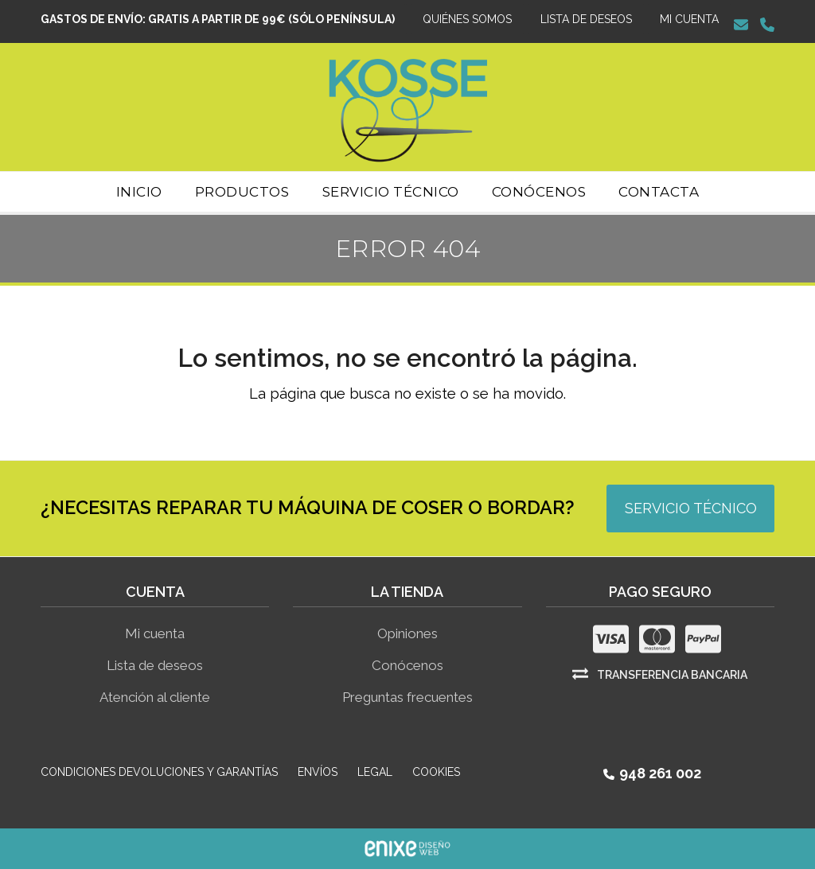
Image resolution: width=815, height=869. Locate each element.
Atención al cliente (154, 697)
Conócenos (407, 665)
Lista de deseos (155, 665)
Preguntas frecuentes (407, 697)
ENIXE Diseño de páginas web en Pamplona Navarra (407, 848)
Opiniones (407, 633)
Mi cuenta (155, 633)
